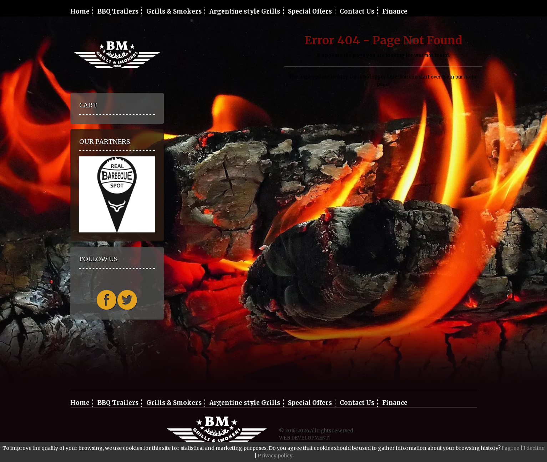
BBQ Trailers (117, 11)
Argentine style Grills (244, 11)
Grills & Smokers (174, 11)
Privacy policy (275, 455)
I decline (534, 448)
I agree (510, 448)
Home (80, 11)
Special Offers (310, 11)
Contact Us (357, 11)
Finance (394, 11)
